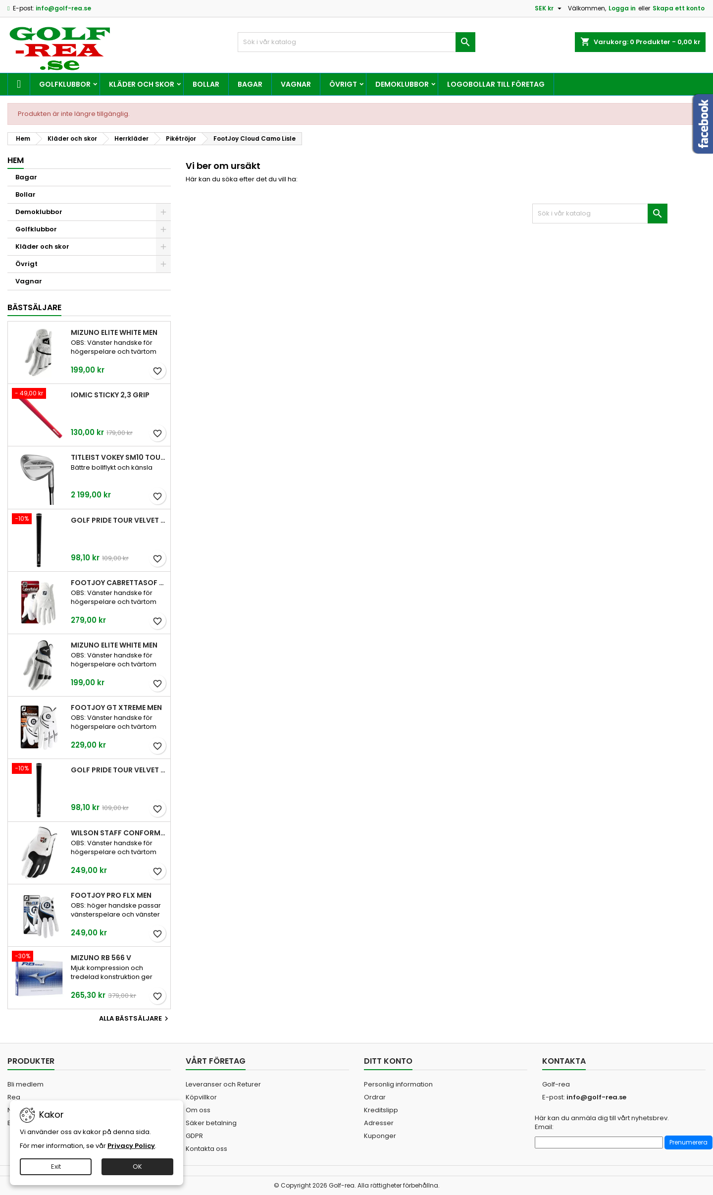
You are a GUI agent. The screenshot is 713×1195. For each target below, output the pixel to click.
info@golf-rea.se (63, 8)
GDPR (194, 1136)
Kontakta (564, 1061)
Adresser (379, 1123)
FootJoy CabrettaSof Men (118, 583)
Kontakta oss (206, 1148)
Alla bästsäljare (135, 1018)
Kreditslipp (381, 1110)
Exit (56, 1166)
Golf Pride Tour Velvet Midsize (118, 770)
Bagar (250, 84)
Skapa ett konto (679, 8)
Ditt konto (388, 1061)
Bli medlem (25, 1084)
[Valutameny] (549, 8)
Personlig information (398, 1084)
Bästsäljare (34, 307)
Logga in (622, 8)
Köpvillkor (201, 1097)
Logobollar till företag (496, 84)
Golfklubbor (65, 84)
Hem (15, 160)
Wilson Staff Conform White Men (118, 833)
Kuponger (380, 1136)
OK (137, 1166)
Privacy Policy (131, 1145)
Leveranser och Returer (223, 1084)
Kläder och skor (141, 84)
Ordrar (375, 1097)
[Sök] (356, 42)
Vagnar (296, 84)
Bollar (206, 84)
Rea (13, 1097)
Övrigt (343, 84)
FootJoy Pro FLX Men (111, 895)
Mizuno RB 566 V (101, 958)
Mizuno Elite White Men (114, 332)
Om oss (198, 1110)
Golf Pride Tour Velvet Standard (118, 520)
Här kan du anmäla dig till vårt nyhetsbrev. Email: (602, 1123)
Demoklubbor (402, 84)
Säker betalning (211, 1123)
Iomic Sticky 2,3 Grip (110, 395)
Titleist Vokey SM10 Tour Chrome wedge (118, 457)
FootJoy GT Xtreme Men (116, 707)
